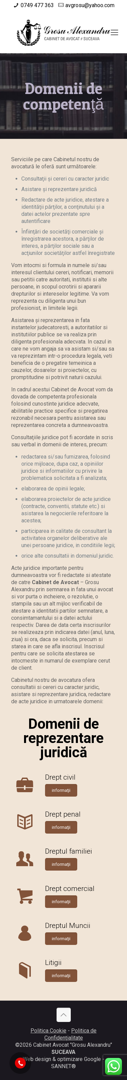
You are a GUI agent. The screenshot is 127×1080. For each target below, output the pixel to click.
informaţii (61, 790)
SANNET (61, 1066)
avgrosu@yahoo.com (89, 5)
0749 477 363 (37, 5)
